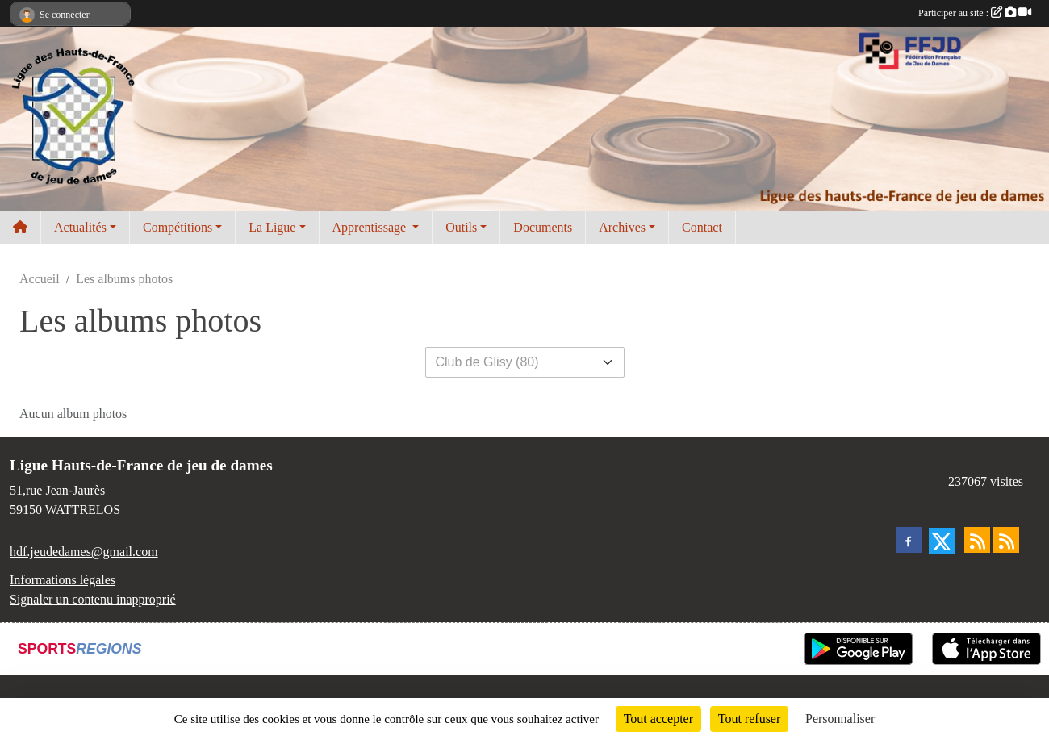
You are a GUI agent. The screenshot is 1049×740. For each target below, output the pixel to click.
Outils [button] (461, 227)
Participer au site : (974, 13)
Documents (542, 227)
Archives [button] (622, 227)
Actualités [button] (80, 227)
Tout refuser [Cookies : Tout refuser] (749, 718)
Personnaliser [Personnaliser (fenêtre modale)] (840, 718)
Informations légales (62, 580)
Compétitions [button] (177, 227)
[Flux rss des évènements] (1006, 540)
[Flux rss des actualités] (977, 540)
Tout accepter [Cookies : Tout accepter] (658, 718)
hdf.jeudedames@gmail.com (84, 551)
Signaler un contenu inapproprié (93, 599)
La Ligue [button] (272, 227)
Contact (702, 227)
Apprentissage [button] (371, 227)
